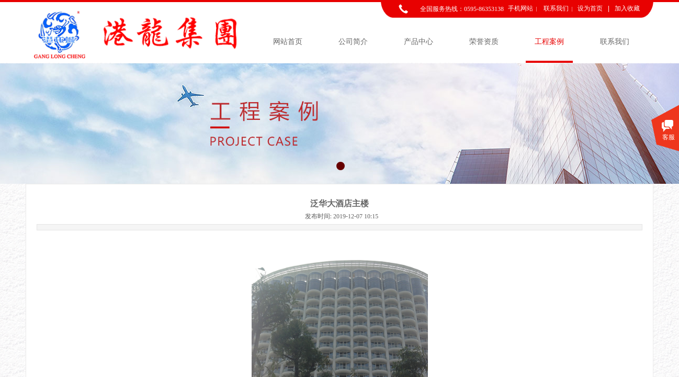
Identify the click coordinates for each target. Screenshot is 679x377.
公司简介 (353, 42)
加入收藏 (627, 8)
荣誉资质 (484, 42)
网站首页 (287, 42)
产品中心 (418, 42)
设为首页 (590, 8)
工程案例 (549, 42)
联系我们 (614, 42)
